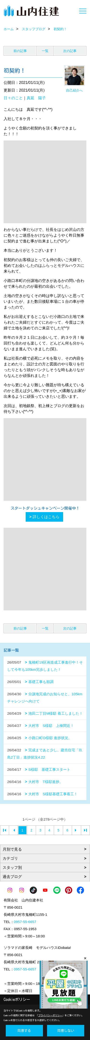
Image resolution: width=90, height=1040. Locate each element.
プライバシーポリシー (50, 1015)
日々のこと (13, 98)
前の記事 (20, 51)
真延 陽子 (36, 98)
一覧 (45, 51)
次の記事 (70, 51)
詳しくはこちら (46, 517)
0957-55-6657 (25, 922)
